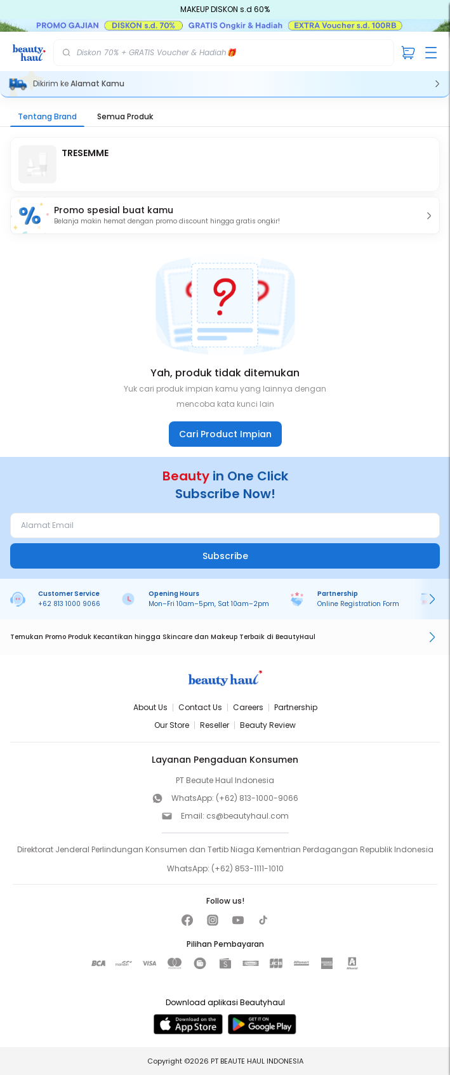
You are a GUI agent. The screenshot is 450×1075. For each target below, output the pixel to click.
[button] (225, 215)
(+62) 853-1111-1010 (247, 868)
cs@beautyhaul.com (247, 815)
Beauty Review (268, 725)
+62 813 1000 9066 (69, 604)
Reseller (214, 725)
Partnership (295, 707)
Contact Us (200, 707)
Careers (248, 707)
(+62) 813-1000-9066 (257, 798)
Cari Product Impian (225, 434)
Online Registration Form (358, 604)
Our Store (171, 725)
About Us (150, 707)
